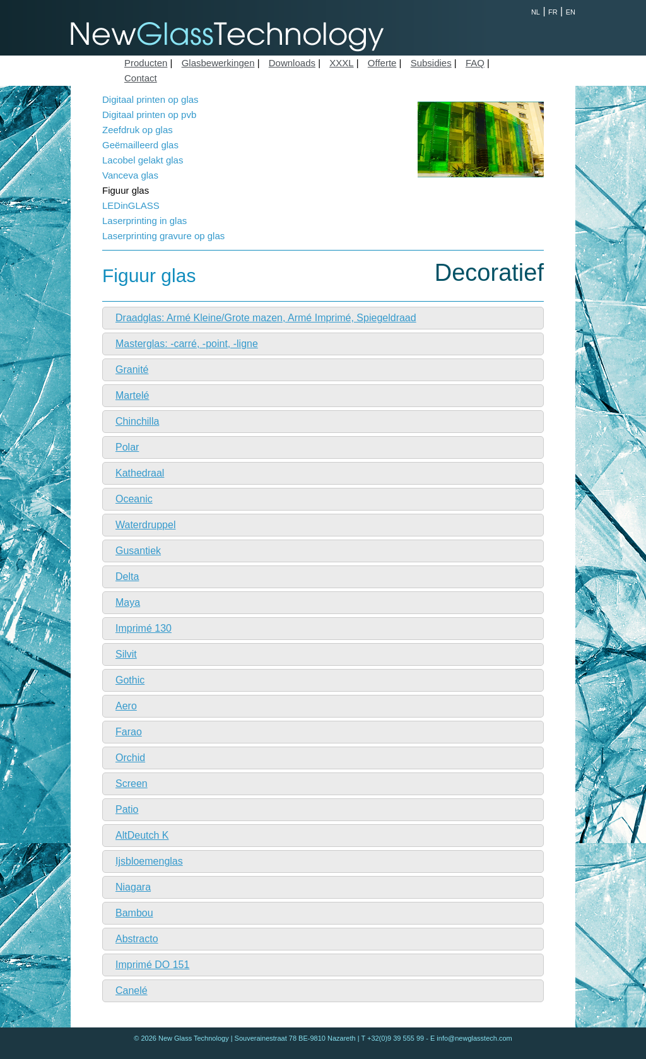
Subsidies (431, 62)
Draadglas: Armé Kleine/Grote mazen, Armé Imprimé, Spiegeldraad (265, 317)
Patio (126, 809)
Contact (140, 78)
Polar (127, 447)
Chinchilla (137, 421)
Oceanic (134, 499)
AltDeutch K (141, 835)
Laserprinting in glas (144, 220)
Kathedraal (139, 473)
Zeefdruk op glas (137, 129)
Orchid (130, 757)
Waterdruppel (145, 524)
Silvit (126, 654)
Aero (126, 706)
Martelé (132, 395)
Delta (127, 576)
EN (570, 12)
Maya (127, 602)
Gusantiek (138, 550)
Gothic (129, 680)
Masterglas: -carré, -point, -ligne (186, 343)
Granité (131, 369)
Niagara (133, 887)
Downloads (292, 62)
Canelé (131, 990)
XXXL (341, 62)
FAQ (475, 62)
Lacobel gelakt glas (142, 160)
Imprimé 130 (143, 628)
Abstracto (136, 938)
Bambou (134, 913)
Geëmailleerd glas (140, 144)
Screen (131, 783)
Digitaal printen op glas (150, 99)
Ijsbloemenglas (149, 861)
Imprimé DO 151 (152, 964)
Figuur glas (125, 190)
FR (553, 12)
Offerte (382, 62)
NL (535, 12)
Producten (145, 62)
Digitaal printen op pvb (149, 114)
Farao (128, 731)
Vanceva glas (130, 175)
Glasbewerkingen (218, 62)
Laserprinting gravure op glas (163, 235)
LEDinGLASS (131, 205)
